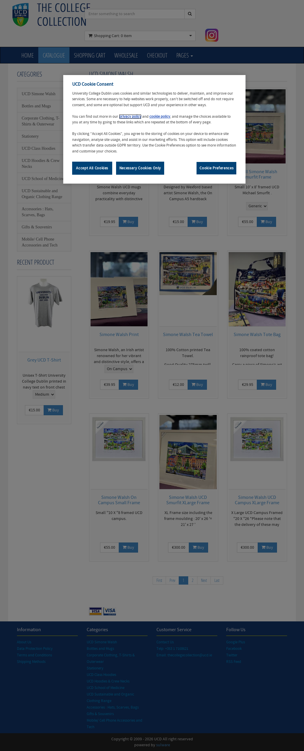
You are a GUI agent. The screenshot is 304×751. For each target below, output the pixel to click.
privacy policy (130, 116)
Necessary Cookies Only (140, 168)
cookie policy (159, 116)
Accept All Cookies (92, 168)
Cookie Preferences (216, 168)
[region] (154, 129)
